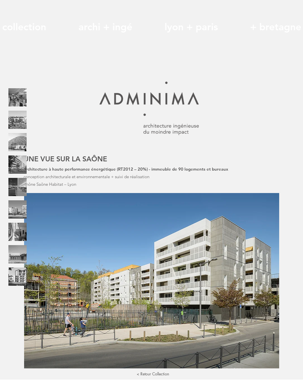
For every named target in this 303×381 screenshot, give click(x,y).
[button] (151, 280)
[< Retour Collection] (153, 374)
